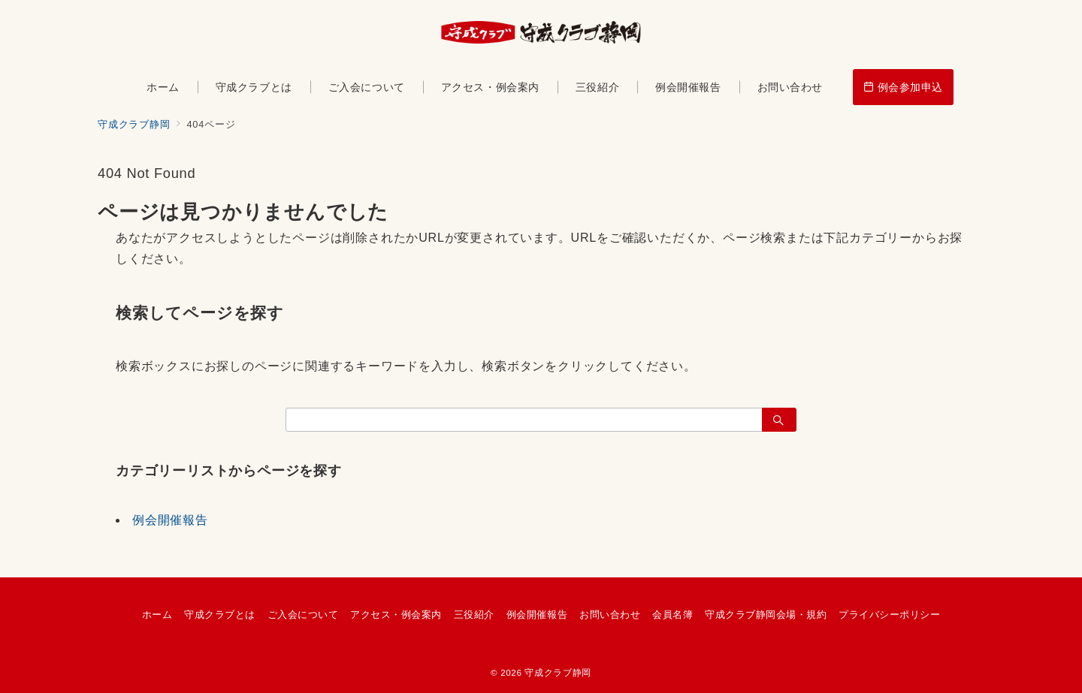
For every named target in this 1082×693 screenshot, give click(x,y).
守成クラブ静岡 (557, 672)
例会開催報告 (170, 520)
